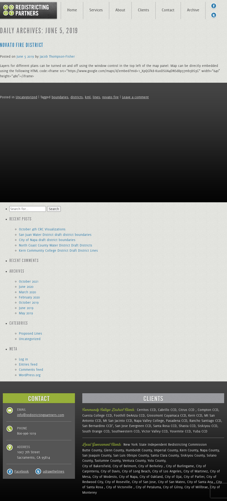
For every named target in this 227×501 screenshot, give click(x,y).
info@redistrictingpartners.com (40, 415)
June (20, 56)
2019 (30, 56)
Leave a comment (135, 97)
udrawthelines (53, 471)
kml (88, 97)
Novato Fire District (22, 45)
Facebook (21, 471)
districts (76, 97)
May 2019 (26, 313)
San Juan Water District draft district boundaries (55, 235)
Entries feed (28, 364)
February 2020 (29, 297)
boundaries (60, 97)
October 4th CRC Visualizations (42, 229)
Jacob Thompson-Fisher (57, 56)
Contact (168, 10)
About (120, 10)
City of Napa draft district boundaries (47, 240)
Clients (143, 10)
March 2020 (27, 292)
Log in (23, 359)
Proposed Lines (30, 333)
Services (96, 10)
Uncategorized (26, 97)
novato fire (110, 97)
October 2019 (29, 302)
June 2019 (26, 308)
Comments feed (31, 369)
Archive (193, 10)
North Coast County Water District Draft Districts (55, 245)
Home (72, 10)
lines (96, 97)
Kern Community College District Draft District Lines (58, 250)
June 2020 (26, 287)
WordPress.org (29, 375)
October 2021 (29, 281)
